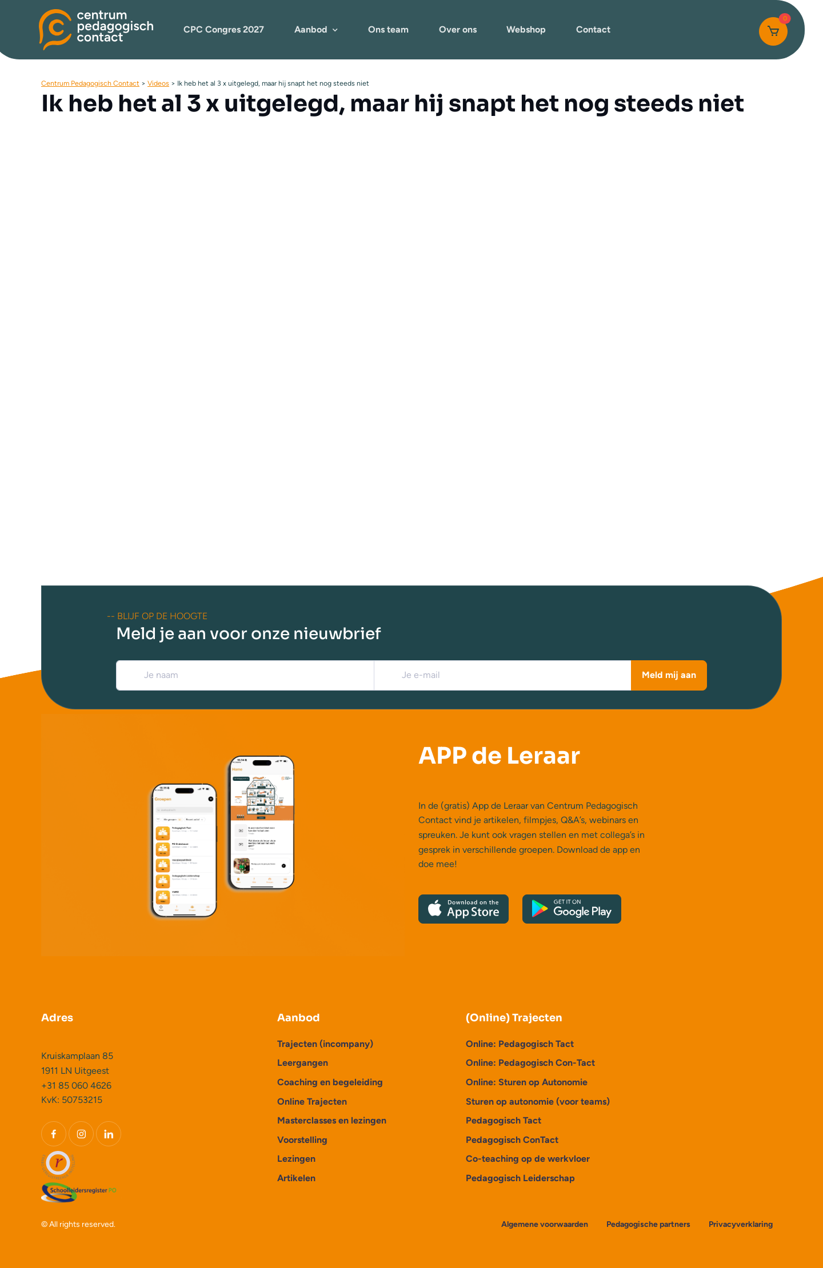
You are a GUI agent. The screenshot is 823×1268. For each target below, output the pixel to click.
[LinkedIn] (108, 1133)
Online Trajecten (312, 1101)
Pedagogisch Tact (503, 1120)
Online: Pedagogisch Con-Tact (530, 1062)
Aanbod (310, 29)
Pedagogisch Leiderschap (520, 1178)
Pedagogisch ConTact (512, 1139)
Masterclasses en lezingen (331, 1120)
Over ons (458, 29)
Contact (593, 29)
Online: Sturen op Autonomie (527, 1082)
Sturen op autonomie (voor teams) (538, 1101)
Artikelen (296, 1178)
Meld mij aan (669, 674)
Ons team (388, 29)
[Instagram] (81, 1133)
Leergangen (302, 1062)
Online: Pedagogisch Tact (520, 1043)
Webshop (526, 29)
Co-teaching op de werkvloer (528, 1158)
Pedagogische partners (648, 1224)
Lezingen (296, 1158)
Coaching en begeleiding (330, 1082)
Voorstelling (302, 1139)
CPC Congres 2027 (223, 29)
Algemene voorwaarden (544, 1224)
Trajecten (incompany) (325, 1043)
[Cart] (773, 31)
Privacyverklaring (741, 1224)
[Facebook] (53, 1133)
